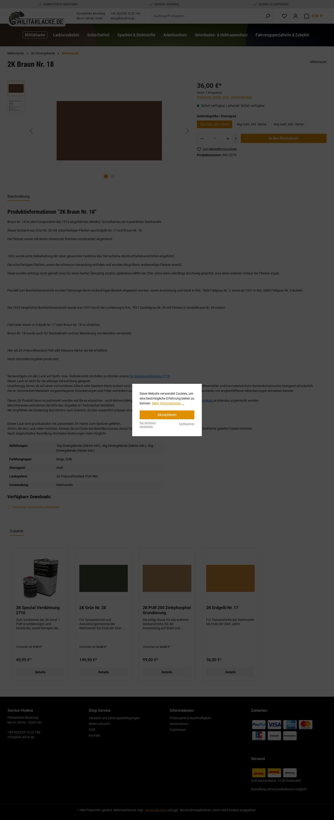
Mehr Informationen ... (168, 403)
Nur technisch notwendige (148, 424)
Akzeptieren (167, 415)
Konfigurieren (186, 423)
